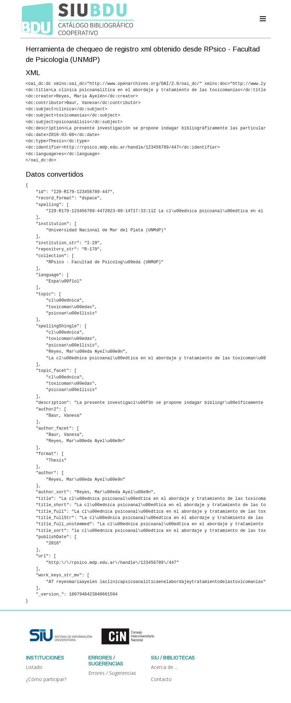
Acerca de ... (164, 667)
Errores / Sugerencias (112, 673)
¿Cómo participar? (46, 679)
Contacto (161, 679)
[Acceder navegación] (263, 18)
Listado (34, 667)
